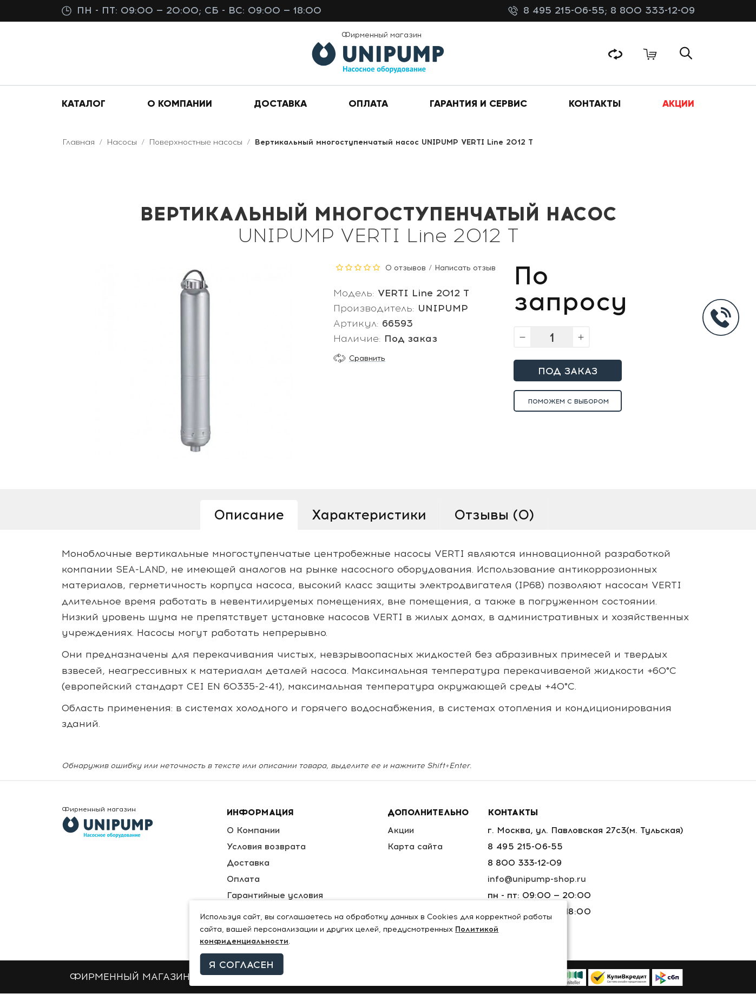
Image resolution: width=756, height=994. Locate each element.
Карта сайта (417, 847)
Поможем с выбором (568, 402)
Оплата (243, 879)
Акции (403, 831)
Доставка (247, 863)
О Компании (253, 831)
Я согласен (241, 965)
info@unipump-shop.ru (538, 879)
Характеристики (369, 515)
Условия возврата (266, 847)
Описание (249, 515)
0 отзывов (405, 268)
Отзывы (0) (494, 515)
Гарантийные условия (275, 896)
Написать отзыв (465, 268)
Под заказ (567, 372)
